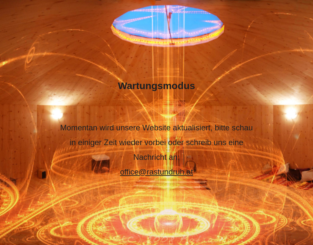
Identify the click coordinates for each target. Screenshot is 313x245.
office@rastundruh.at (156, 171)
